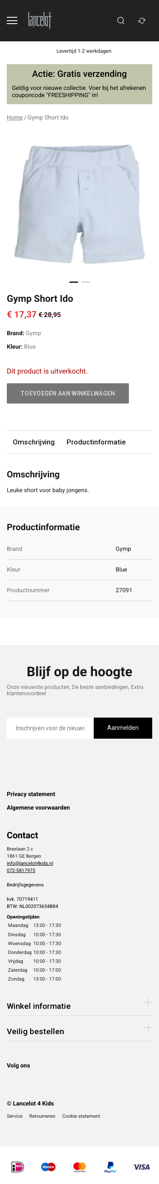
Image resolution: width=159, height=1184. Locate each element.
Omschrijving (34, 442)
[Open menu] (12, 20)
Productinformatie (96, 442)
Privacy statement (31, 794)
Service (14, 1116)
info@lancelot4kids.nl (30, 863)
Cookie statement (81, 1116)
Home (15, 117)
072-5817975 (21, 870)
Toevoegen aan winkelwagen (67, 393)
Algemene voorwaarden (38, 808)
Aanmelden (123, 727)
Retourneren (42, 1116)
